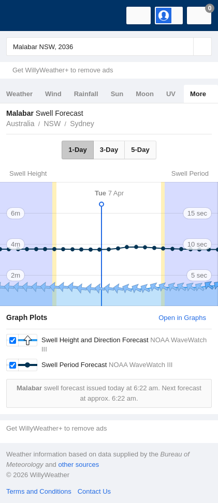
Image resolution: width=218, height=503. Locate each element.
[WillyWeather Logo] (23, 15)
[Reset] (184, 46)
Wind (53, 94)
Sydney (82, 123)
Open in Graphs (182, 318)
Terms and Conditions (38, 491)
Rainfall (86, 94)
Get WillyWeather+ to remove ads (62, 70)
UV (171, 94)
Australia (20, 123)
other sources (78, 464)
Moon (145, 94)
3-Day (109, 150)
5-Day (140, 150)
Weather (19, 94)
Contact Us (94, 491)
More (198, 94)
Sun (117, 94)
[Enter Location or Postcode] (109, 46)
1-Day (77, 150)
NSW (52, 123)
